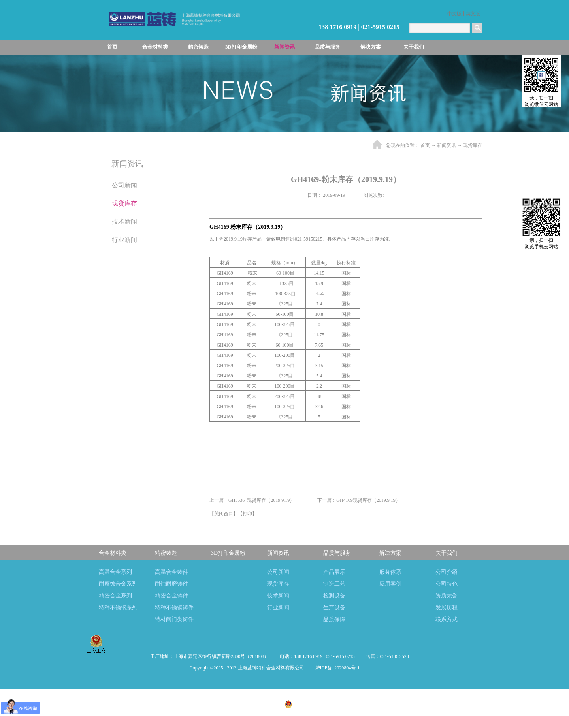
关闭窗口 (223, 513)
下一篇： (358, 500)
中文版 (454, 14)
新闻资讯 (446, 145)
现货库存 (472, 145)
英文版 (473, 14)
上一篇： (251, 500)
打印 (247, 513)
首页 (112, 47)
